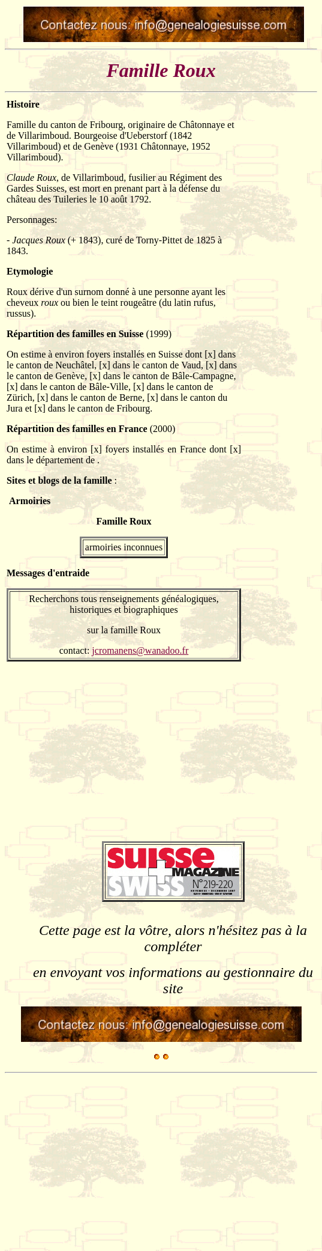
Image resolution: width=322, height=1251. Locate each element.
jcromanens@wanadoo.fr (140, 650)
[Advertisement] (279, 279)
